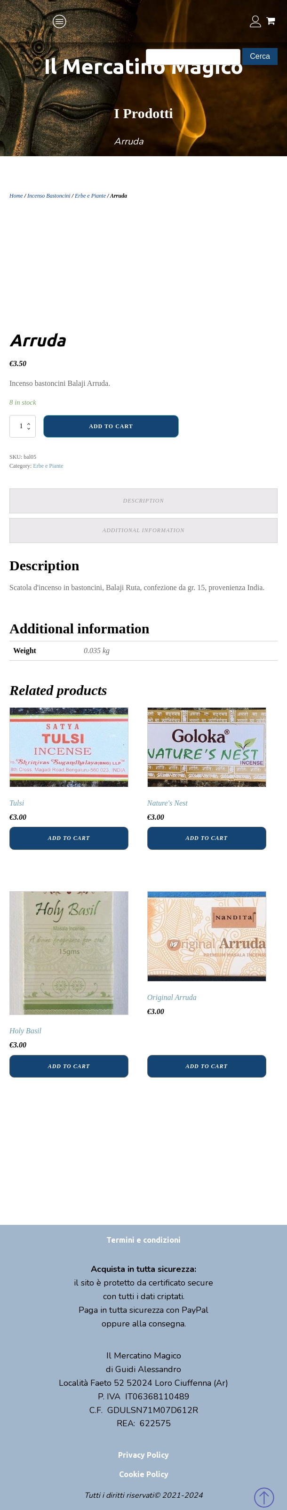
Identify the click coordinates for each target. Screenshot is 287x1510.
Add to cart (111, 426)
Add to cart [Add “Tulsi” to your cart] (69, 838)
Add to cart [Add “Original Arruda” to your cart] (206, 1066)
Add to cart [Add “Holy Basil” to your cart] (69, 1066)
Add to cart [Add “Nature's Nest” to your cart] (206, 838)
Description (143, 500)
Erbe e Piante (90, 195)
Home (16, 195)
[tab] (143, 500)
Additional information (143, 530)
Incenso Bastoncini (49, 195)
